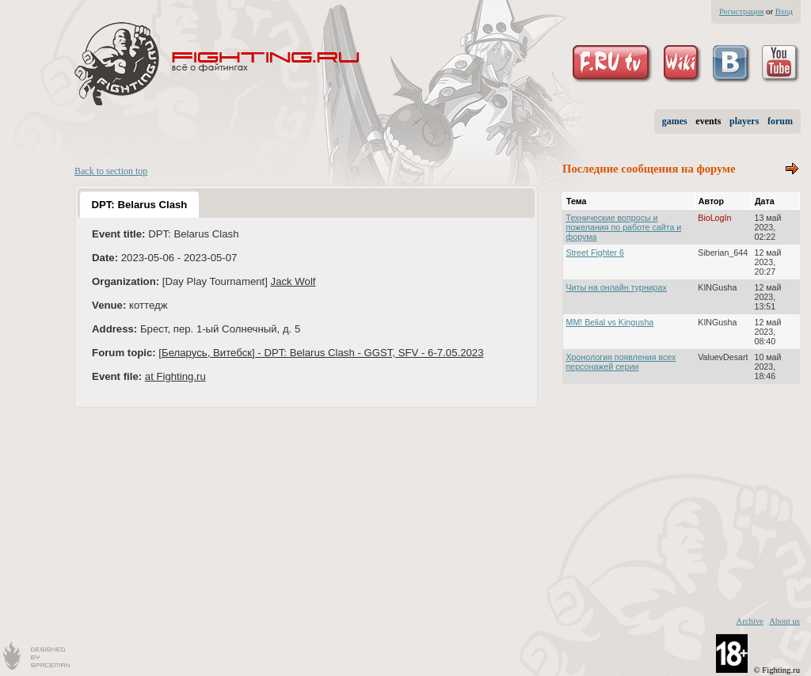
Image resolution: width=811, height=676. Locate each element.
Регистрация (741, 11)
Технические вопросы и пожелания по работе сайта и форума (624, 227)
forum (780, 121)
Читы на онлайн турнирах (616, 287)
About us (784, 621)
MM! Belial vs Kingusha (610, 322)
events (708, 121)
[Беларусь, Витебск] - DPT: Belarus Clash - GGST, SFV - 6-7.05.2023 (320, 353)
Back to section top (110, 171)
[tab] (139, 204)
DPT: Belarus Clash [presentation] (139, 205)
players (744, 121)
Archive (749, 621)
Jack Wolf (293, 281)
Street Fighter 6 (595, 252)
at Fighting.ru (175, 376)
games (674, 121)
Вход (784, 11)
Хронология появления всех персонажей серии (621, 361)
